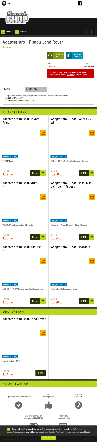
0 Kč (9, 3)
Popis (7, 89)
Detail (35, 173)
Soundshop (7, 47)
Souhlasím (48, 438)
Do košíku (43, 173)
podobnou (70, 75)
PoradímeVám (58, 55)
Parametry (31, 89)
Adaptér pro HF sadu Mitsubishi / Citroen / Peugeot (71, 185)
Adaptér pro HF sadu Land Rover (24, 319)
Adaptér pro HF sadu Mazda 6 (70, 247)
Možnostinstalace (77, 55)
